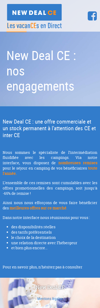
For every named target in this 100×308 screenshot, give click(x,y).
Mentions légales (50, 298)
